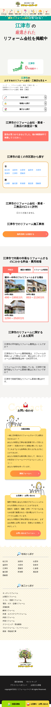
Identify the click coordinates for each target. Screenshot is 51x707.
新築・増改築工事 (9, 634)
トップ (5, 88)
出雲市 (22, 173)
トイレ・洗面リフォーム (12, 603)
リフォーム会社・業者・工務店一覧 (23, 88)
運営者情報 (18, 685)
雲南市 (22, 176)
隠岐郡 (38, 186)
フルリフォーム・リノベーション (15, 631)
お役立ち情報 (36, 688)
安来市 (7, 176)
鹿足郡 (30, 186)
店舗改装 (6, 610)
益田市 (30, 173)
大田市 (38, 173)
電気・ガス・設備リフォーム (14, 606)
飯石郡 (15, 186)
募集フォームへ (25, 476)
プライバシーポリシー (18, 688)
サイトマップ (31, 685)
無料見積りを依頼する (25, 237)
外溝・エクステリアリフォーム (15, 617)
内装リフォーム (9, 620)
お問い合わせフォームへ (25, 536)
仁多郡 (7, 186)
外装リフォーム (9, 624)
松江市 (7, 173)
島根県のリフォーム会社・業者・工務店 (16, 90)
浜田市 (15, 173)
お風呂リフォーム (9, 600)
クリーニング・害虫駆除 (12, 627)
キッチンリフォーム (10, 596)
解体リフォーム (9, 613)
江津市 (15, 176)
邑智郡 (22, 186)
